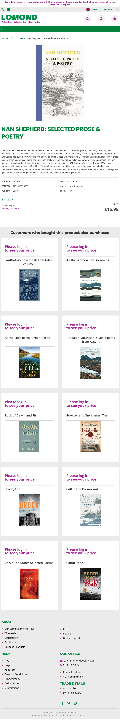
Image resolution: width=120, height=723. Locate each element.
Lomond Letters (72, 692)
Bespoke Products (15, 647)
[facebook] (63, 703)
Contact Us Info (72, 672)
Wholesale (10, 633)
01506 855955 (3, 9)
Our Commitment (73, 676)
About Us (10, 669)
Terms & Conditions (16, 674)
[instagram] (75, 703)
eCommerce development (44, 715)
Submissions (12, 688)
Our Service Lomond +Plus (20, 628)
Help (7, 665)
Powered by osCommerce (76, 715)
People (67, 633)
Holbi (61, 715)
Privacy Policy (12, 679)
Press (66, 629)
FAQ (7, 660)
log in (11, 205)
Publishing (10, 642)
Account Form (71, 688)
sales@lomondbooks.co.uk (79, 660)
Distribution (11, 637)
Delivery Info (12, 683)
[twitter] (68, 703)
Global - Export (71, 638)
